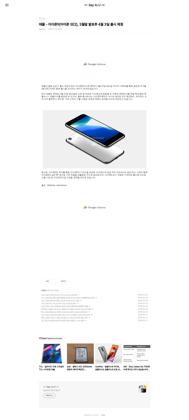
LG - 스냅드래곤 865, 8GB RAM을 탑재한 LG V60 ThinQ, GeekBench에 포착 (68, 298)
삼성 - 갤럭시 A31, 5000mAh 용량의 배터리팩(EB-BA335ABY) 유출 (64, 306)
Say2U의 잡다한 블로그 (51, 390)
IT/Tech (44, 290)
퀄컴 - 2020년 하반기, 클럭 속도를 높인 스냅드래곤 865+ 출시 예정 (64, 317)
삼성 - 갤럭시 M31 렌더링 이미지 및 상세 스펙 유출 (59, 295)
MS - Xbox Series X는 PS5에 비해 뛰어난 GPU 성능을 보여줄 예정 (64, 312)
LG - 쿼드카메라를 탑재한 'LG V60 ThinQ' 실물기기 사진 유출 (62, 320)
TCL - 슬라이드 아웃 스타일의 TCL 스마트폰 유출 (58, 303)
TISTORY (95, 415)
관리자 (103, 415)
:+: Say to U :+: (94, 5)
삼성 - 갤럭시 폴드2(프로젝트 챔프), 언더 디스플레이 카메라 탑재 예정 (65, 315)
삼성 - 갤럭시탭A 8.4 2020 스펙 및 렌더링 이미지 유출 (60, 300)
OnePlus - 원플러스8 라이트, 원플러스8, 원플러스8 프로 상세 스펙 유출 (66, 309)
